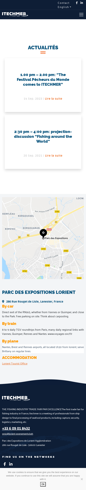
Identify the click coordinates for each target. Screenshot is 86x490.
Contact (64, 3)
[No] (81, 479)
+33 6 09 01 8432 (16, 428)
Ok (43, 484)
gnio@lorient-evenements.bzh (17, 434)
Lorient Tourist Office (14, 363)
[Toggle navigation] (81, 14)
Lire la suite (53, 98)
